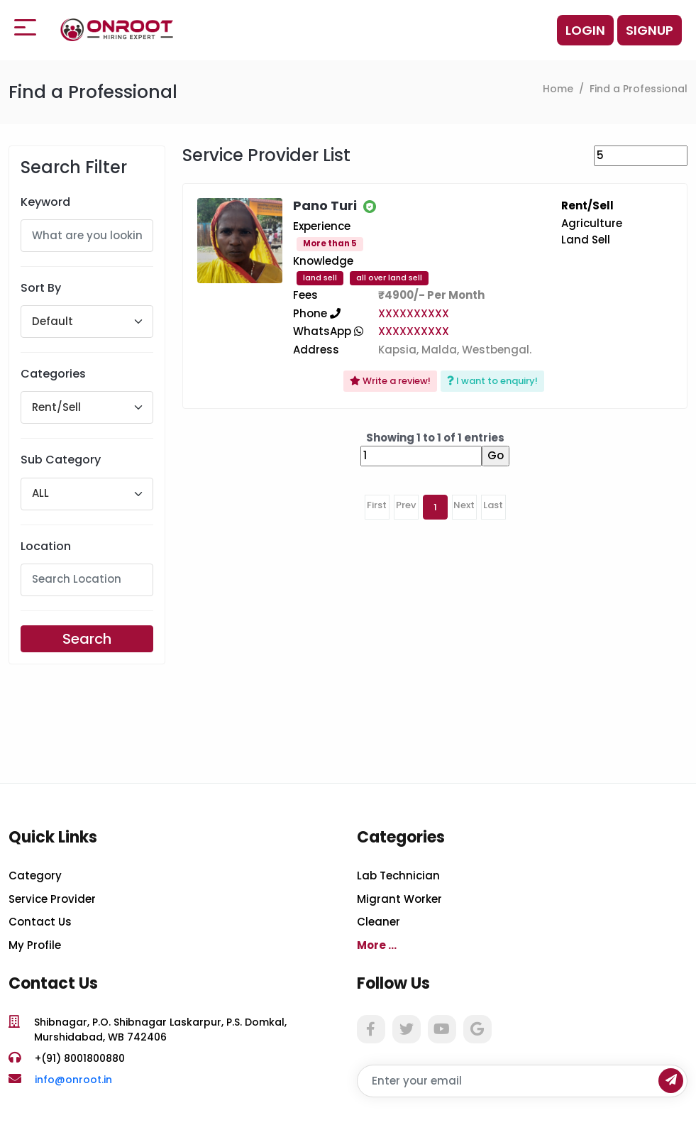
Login (585, 30)
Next (464, 505)
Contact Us (40, 921)
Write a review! (390, 381)
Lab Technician (398, 875)
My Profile (35, 945)
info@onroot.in (73, 1079)
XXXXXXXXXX (413, 313)
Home (558, 89)
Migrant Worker (399, 898)
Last (493, 505)
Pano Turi (325, 205)
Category (35, 875)
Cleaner (378, 921)
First (377, 505)
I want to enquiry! (492, 381)
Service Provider (52, 898)
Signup (649, 30)
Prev (406, 505)
